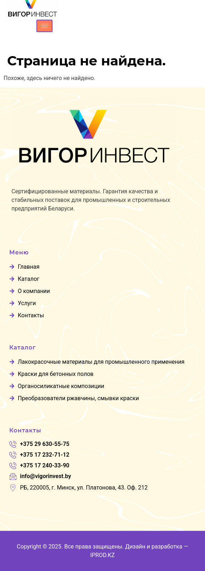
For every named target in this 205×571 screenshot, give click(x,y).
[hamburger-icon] (44, 26)
